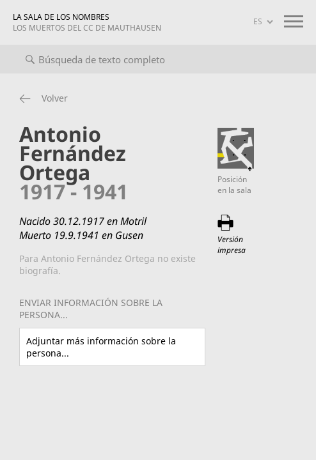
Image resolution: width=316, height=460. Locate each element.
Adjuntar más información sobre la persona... (101, 347)
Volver (55, 98)
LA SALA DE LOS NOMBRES (87, 22)
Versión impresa (231, 245)
